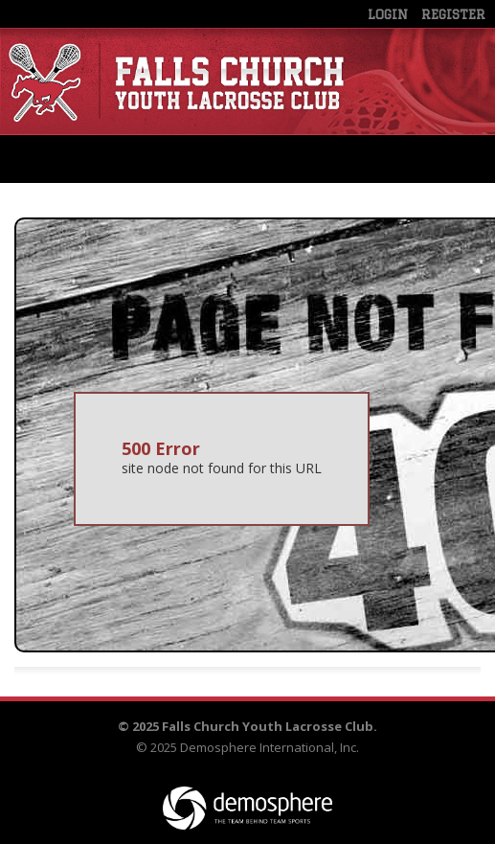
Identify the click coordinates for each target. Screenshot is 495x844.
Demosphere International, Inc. (269, 747)
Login (388, 14)
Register (453, 14)
